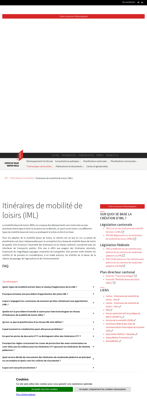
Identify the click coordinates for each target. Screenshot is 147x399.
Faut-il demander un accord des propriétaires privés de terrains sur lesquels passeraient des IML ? (41, 330)
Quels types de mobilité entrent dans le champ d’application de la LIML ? (39, 223)
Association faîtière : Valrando (122, 205)
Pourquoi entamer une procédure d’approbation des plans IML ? (35, 230)
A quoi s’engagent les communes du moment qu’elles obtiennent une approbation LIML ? (45, 239)
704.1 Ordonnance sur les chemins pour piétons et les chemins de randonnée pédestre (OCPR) (125, 134)
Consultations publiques (68, 32)
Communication (86, 26)
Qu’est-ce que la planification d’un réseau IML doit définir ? (32, 258)
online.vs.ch (112, 26)
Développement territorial (39, 32)
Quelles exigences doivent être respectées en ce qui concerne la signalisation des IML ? (46, 341)
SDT (6, 49)
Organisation (69, 26)
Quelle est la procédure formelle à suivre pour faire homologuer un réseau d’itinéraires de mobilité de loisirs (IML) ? (41, 250)
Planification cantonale (95, 32)
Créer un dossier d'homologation (122, 77)
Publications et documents (70, 37)
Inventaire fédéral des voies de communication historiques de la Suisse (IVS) (125, 198)
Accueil (55, 26)
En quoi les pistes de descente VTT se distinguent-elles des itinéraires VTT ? (41, 272)
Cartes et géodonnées (97, 37)
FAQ (109, 181)
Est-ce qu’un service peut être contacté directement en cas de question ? (40, 311)
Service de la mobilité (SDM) (121, 191)
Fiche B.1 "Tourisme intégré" (121, 147)
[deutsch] (142, 2)
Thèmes (100, 26)
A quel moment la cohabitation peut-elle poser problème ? (32, 265)
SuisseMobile (113, 212)
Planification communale (124, 32)
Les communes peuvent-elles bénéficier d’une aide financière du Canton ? (40, 349)
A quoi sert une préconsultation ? (19, 304)
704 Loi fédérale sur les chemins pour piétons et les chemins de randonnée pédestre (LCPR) (124, 123)
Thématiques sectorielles (39, 37)
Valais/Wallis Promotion (119, 208)
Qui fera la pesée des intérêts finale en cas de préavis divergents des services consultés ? (42, 320)
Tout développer (10, 218)
